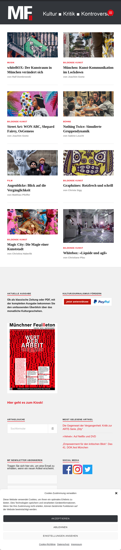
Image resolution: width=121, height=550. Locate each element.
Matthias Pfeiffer (21, 205)
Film (10, 189)
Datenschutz (63, 544)
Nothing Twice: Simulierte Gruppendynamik (85, 136)
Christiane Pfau (77, 268)
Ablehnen (61, 527)
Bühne (67, 128)
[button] (116, 493)
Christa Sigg (75, 205)
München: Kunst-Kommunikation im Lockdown (79, 73)
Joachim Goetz (76, 83)
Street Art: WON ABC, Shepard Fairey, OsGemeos (30, 136)
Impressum (76, 544)
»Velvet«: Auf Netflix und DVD (79, 447)
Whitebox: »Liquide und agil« (88, 263)
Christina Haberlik (22, 265)
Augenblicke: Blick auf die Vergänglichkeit (29, 197)
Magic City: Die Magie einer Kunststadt (31, 258)
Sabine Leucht (76, 144)
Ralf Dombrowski (22, 78)
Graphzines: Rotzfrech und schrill (86, 197)
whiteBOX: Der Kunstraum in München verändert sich (30, 71)
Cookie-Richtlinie (47, 544)
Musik (10, 62)
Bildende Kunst (73, 62)
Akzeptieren (60, 518)
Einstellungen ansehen (60, 535)
